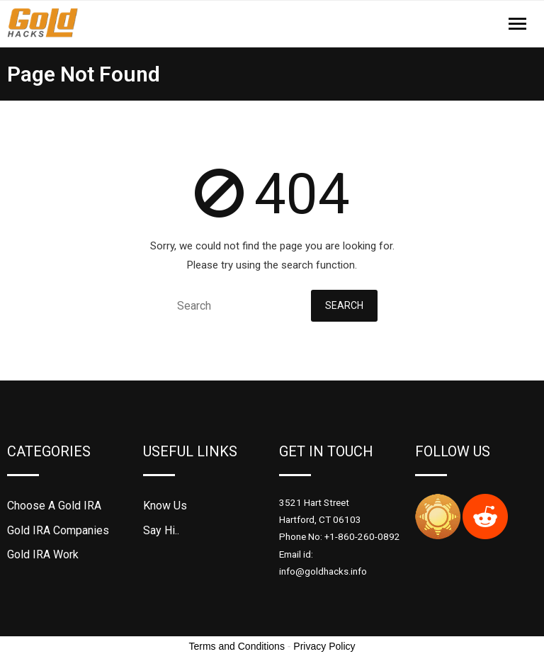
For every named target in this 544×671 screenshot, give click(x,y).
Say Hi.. (161, 530)
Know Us (165, 505)
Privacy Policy (324, 646)
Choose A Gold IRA (54, 505)
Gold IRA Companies (58, 530)
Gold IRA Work (43, 554)
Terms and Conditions (237, 646)
